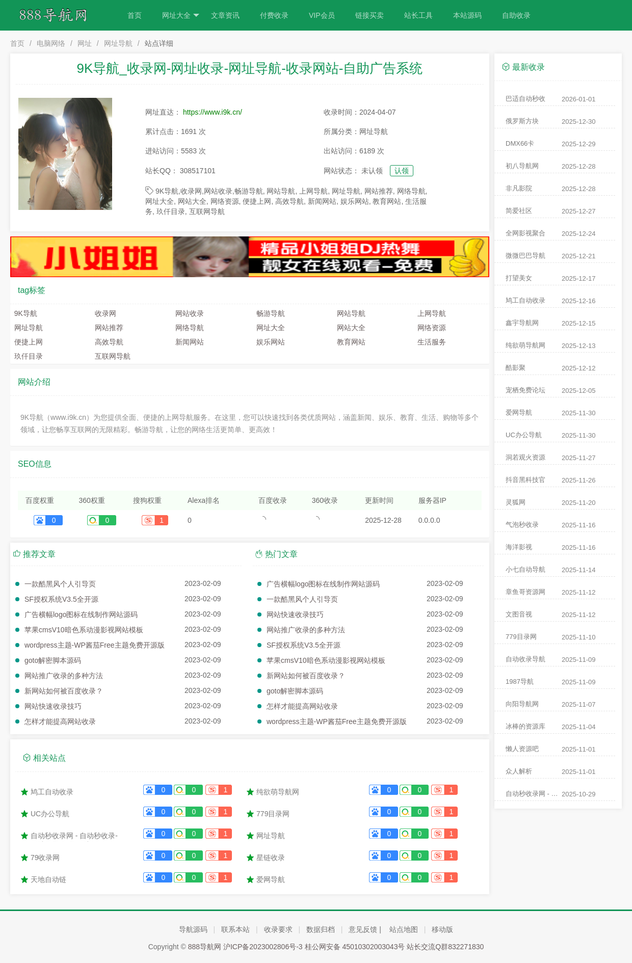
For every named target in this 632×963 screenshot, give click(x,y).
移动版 (442, 929)
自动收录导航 (525, 659)
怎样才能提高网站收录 (60, 721)
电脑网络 (51, 43)
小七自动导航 (525, 569)
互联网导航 (110, 356)
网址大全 (180, 15)
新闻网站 (188, 342)
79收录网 (45, 857)
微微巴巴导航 (525, 255)
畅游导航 (268, 313)
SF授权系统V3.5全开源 (61, 599)
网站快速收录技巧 (53, 706)
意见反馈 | (365, 929)
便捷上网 (26, 342)
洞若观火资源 (525, 457)
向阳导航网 (522, 704)
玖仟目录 (26, 356)
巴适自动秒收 (525, 98)
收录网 (103, 313)
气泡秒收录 (522, 524)
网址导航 (118, 43)
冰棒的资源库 (525, 726)
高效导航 (107, 342)
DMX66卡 (520, 143)
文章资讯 (225, 15)
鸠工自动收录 (52, 792)
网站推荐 (107, 328)
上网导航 (430, 313)
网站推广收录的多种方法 (63, 676)
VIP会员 (322, 15)
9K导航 (23, 313)
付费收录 (274, 15)
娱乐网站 (268, 342)
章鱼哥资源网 (525, 592)
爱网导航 (270, 879)
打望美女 (519, 278)
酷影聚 (515, 367)
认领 (401, 171)
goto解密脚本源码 (52, 660)
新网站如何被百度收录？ (63, 691)
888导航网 (204, 947)
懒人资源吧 (522, 749)
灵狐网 (515, 502)
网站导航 (349, 313)
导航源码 (193, 929)
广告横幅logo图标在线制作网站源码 (81, 614)
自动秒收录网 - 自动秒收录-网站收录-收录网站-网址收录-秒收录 (74, 837)
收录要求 (278, 929)
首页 (134, 15)
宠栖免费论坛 (525, 390)
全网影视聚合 (525, 233)
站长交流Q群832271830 (445, 947)
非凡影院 (519, 188)
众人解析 (519, 771)
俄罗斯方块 (522, 121)
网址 (84, 43)
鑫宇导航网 (522, 323)
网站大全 (349, 328)
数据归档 (320, 929)
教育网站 (349, 342)
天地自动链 (48, 879)
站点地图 (403, 929)
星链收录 (270, 857)
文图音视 (519, 614)
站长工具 (418, 15)
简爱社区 (519, 211)
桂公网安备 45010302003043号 (355, 947)
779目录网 (272, 814)
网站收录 (188, 313)
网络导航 (188, 328)
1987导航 (520, 681)
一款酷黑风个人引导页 (60, 584)
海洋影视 (519, 547)
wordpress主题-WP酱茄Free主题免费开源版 (94, 645)
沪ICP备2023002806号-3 (263, 947)
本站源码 (467, 15)
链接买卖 (369, 15)
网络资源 (430, 328)
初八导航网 (522, 166)
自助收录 (516, 15)
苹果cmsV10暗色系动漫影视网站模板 (83, 630)
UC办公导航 (50, 814)
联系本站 (235, 929)
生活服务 (430, 342)
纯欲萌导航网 (277, 792)
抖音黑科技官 (525, 480)
